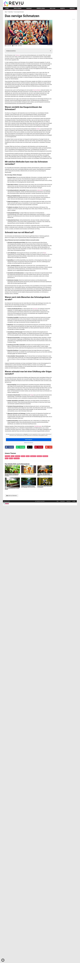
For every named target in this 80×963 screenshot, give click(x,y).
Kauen (27, 456)
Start (6, 11)
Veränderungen (37, 426)
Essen (12, 456)
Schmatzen (35, 308)
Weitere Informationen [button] (28, 442)
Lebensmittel (40, 190)
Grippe (31, 395)
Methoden (45, 456)
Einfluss (38, 129)
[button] (50, 50)
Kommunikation (36, 90)
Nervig (10, 458)
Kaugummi (33, 456)
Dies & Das (10, 11)
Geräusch (17, 55)
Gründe (23, 456)
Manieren (39, 456)
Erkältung (7, 456)
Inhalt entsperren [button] (28, 439)
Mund (44, 252)
